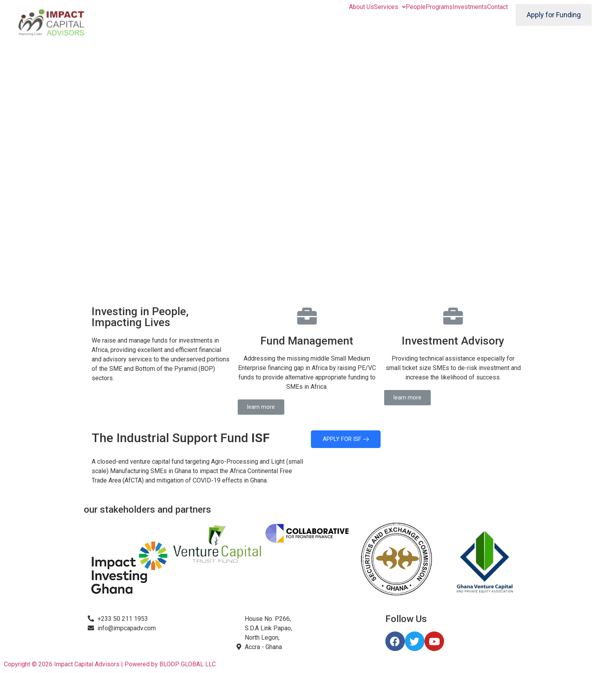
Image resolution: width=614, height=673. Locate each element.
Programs (439, 7)
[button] (261, 407)
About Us (361, 7)
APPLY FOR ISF (346, 439)
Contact (497, 7)
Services (390, 7)
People (416, 7)
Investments (470, 7)
